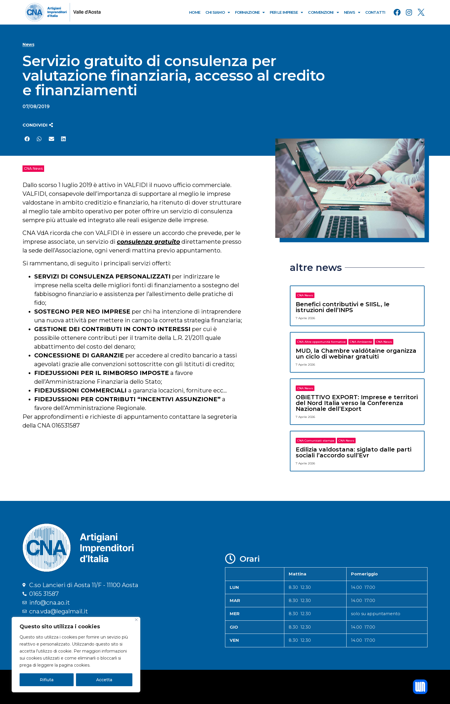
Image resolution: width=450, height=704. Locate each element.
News (352, 12)
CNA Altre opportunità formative (321, 342)
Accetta (104, 679)
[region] (76, 654)
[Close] (136, 619)
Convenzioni (323, 12)
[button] (37, 125)
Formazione (249, 12)
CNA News (33, 168)
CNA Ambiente (361, 342)
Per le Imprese (286, 12)
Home (194, 12)
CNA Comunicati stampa (315, 440)
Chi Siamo (217, 12)
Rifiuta (46, 679)
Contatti (375, 12)
